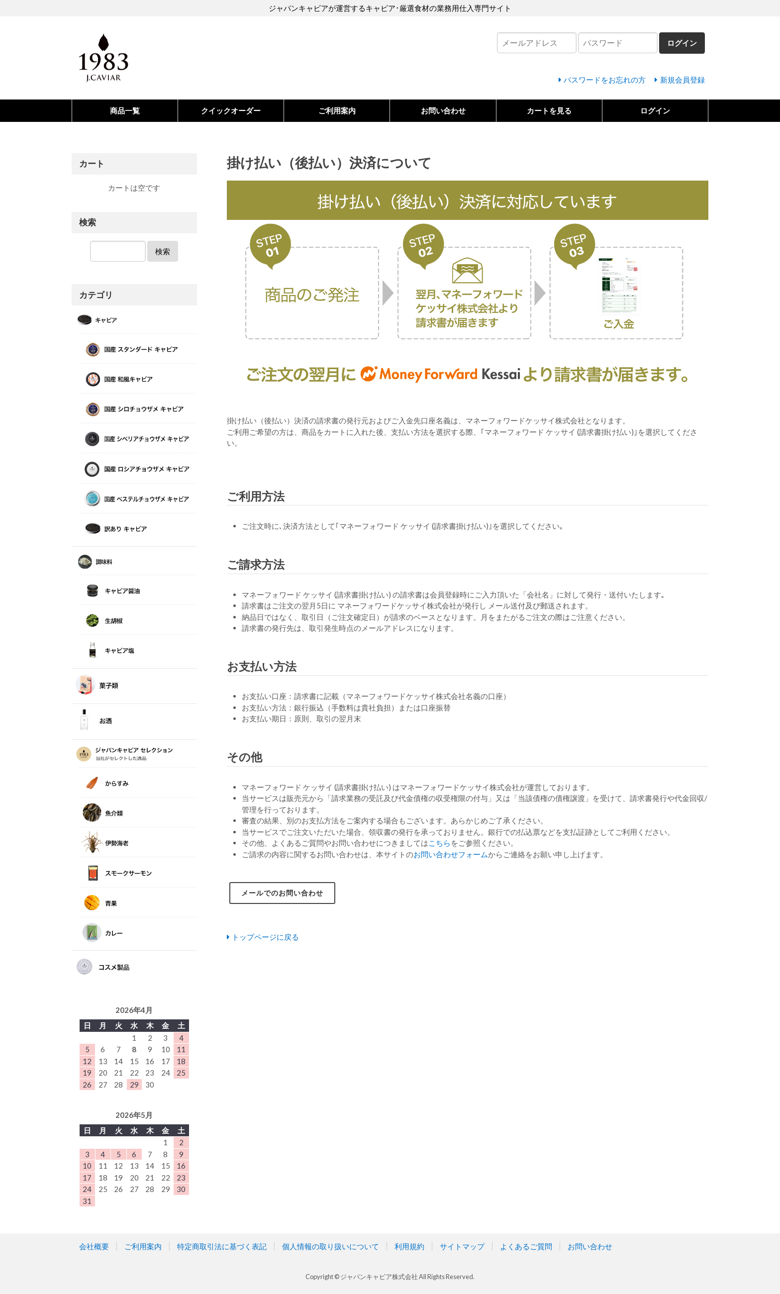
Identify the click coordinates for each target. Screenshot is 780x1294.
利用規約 (409, 1246)
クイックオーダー (231, 110)
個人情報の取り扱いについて (330, 1246)
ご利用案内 (337, 110)
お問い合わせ (443, 110)
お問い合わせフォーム (450, 854)
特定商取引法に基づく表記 (222, 1246)
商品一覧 (125, 110)
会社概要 (94, 1246)
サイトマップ (462, 1246)
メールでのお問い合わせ (285, 893)
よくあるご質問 (526, 1246)
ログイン (655, 110)
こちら (439, 842)
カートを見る (549, 110)
